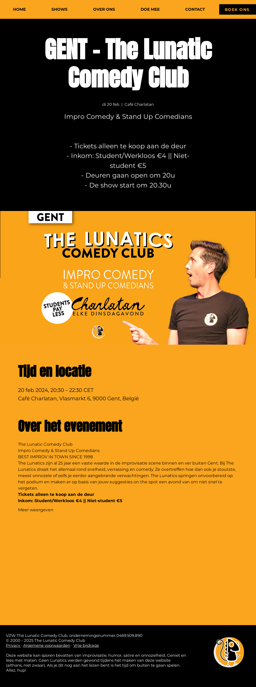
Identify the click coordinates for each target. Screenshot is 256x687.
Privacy (13, 645)
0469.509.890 (129, 635)
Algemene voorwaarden (46, 645)
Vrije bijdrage (86, 645)
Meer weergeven (35, 509)
